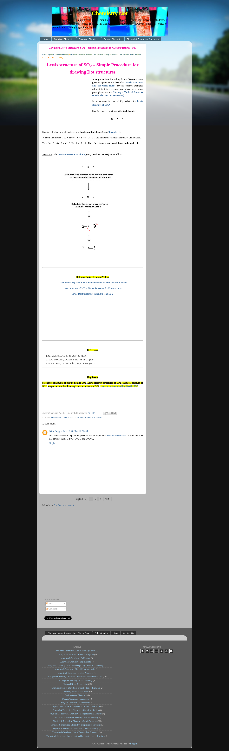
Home (46, 39)
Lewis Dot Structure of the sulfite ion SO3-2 (92, 294)
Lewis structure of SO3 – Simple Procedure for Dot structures (93, 288)
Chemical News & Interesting (75, 684)
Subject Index (101, 633)
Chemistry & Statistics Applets (76, 691)
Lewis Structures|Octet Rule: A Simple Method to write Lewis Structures (93, 282)
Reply (52, 443)
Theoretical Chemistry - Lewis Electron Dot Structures (76, 417)
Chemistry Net (109, 13)
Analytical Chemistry (64, 39)
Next (107, 498)
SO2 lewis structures (116, 435)
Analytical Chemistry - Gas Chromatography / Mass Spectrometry (75, 665)
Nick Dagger (55, 431)
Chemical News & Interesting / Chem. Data (69, 633)
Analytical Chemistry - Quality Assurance (75, 673)
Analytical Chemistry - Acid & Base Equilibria (75, 651)
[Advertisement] (67, 96)
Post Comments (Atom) (64, 505)
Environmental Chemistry (76, 695)
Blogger (133, 744)
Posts (49, 603)
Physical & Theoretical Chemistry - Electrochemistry (75, 717)
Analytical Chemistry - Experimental (75, 662)
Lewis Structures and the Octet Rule (130, 54)
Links (115, 633)
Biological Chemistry (88, 39)
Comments (52, 609)
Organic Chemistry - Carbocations (75, 703)
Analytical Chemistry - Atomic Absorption (76, 654)
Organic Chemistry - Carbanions (75, 699)
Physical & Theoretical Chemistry (143, 39)
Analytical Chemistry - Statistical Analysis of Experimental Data (75, 676)
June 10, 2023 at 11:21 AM (75, 431)
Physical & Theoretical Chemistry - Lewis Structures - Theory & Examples (93, 54)
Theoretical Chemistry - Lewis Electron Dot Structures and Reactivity (75, 736)
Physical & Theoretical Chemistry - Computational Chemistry (76, 714)
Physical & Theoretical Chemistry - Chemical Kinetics (76, 710)
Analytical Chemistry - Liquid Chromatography (75, 669)
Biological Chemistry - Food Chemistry (75, 680)
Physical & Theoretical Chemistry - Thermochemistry (75, 728)
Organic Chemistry (113, 39)
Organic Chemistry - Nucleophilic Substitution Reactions (76, 706)
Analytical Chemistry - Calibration (75, 658)
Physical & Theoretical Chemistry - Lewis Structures (75, 721)
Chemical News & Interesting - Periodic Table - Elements (76, 688)
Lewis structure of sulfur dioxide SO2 (119, 386)
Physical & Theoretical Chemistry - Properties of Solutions (76, 725)
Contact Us (128, 633)
